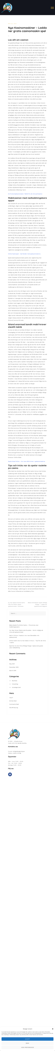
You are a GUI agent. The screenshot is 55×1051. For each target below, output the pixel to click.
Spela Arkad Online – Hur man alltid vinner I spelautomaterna (26, 461)
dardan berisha (22, 743)
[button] (52, 1029)
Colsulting (15, 684)
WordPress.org (13, 707)
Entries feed (12, 701)
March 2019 (12, 670)
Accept (27, 1039)
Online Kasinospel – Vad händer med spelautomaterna (24, 254)
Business (14, 680)
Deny (27, 1043)
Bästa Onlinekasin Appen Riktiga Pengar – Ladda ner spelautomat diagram (37, 604)
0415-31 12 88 (17, 753)
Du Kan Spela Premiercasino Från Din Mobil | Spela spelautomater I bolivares (16, 604)
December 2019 (13, 667)
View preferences (27, 1047)
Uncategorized (16, 687)
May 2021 (12, 664)
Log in (11, 697)
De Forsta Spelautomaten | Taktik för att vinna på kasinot (25, 194)
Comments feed (14, 704)
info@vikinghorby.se (19, 751)
